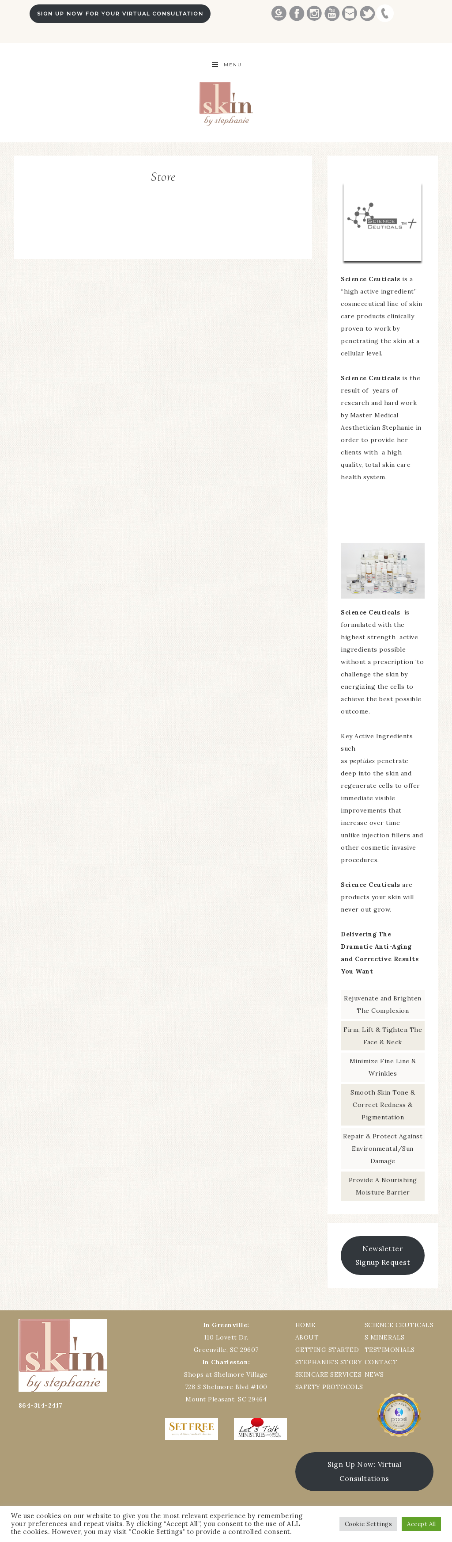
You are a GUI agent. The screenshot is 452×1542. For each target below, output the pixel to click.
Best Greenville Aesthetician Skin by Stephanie (226, 103)
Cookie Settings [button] (368, 1524)
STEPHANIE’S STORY (328, 1362)
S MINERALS (385, 1337)
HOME (305, 1325)
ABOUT (307, 1337)
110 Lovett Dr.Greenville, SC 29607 (226, 1337)
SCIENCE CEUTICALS (399, 1325)
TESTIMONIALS (390, 1350)
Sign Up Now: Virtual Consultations (364, 1471)
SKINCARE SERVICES (328, 1374)
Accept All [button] (421, 1524)
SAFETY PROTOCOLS (329, 1387)
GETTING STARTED (327, 1350)
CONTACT (381, 1362)
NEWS (374, 1374)
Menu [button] (233, 65)
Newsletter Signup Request (382, 1255)
